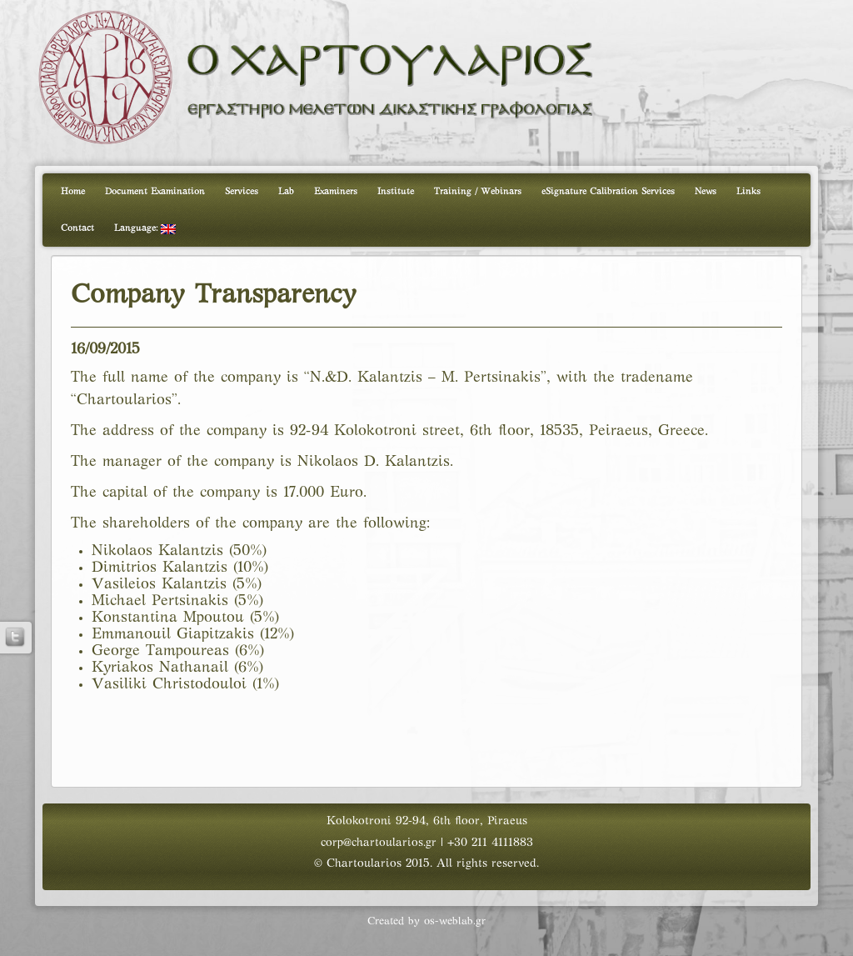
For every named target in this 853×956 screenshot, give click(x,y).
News (705, 192)
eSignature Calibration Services (608, 192)
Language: (145, 229)
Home (73, 192)
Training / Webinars (477, 192)
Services (241, 192)
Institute (395, 192)
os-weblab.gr (455, 922)
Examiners (335, 192)
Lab (286, 192)
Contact (77, 228)
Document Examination (155, 192)
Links (748, 192)
